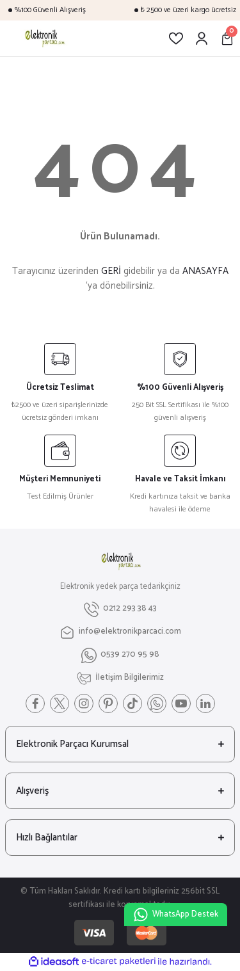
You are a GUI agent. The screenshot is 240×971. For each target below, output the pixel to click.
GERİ (111, 271)
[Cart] (227, 38)
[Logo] (44, 38)
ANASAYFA (205, 271)
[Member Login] (201, 38)
